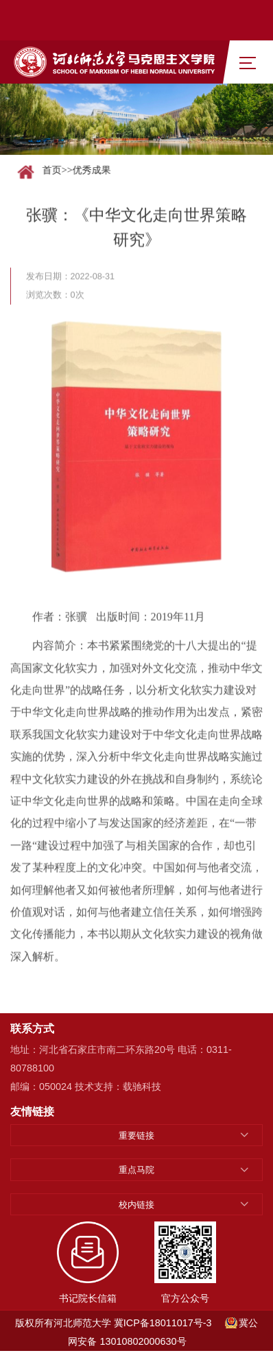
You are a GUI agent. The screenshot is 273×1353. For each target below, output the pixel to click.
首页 (54, 169)
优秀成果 (94, 169)
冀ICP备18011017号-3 (163, 1322)
